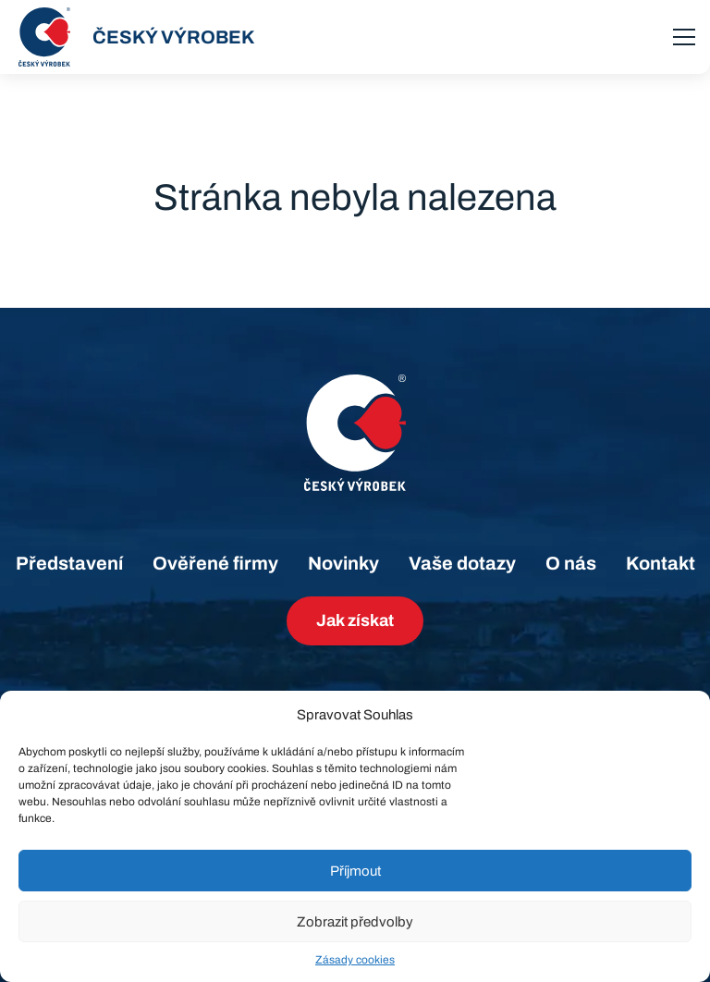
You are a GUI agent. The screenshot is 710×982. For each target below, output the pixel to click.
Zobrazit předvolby (355, 921)
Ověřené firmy (215, 563)
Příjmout (355, 871)
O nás (570, 563)
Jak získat (355, 620)
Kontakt (660, 563)
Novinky (343, 563)
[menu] (684, 37)
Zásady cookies (355, 959)
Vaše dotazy (462, 563)
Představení (69, 563)
